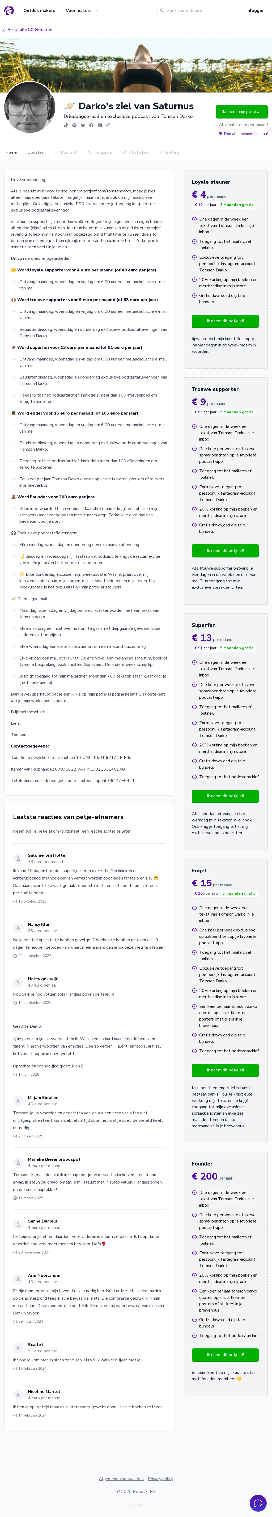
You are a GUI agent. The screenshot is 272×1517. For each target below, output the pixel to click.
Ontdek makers (39, 11)
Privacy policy (160, 1479)
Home (11, 152)
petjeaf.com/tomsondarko (107, 191)
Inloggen (255, 11)
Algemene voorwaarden (121, 1479)
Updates (35, 152)
